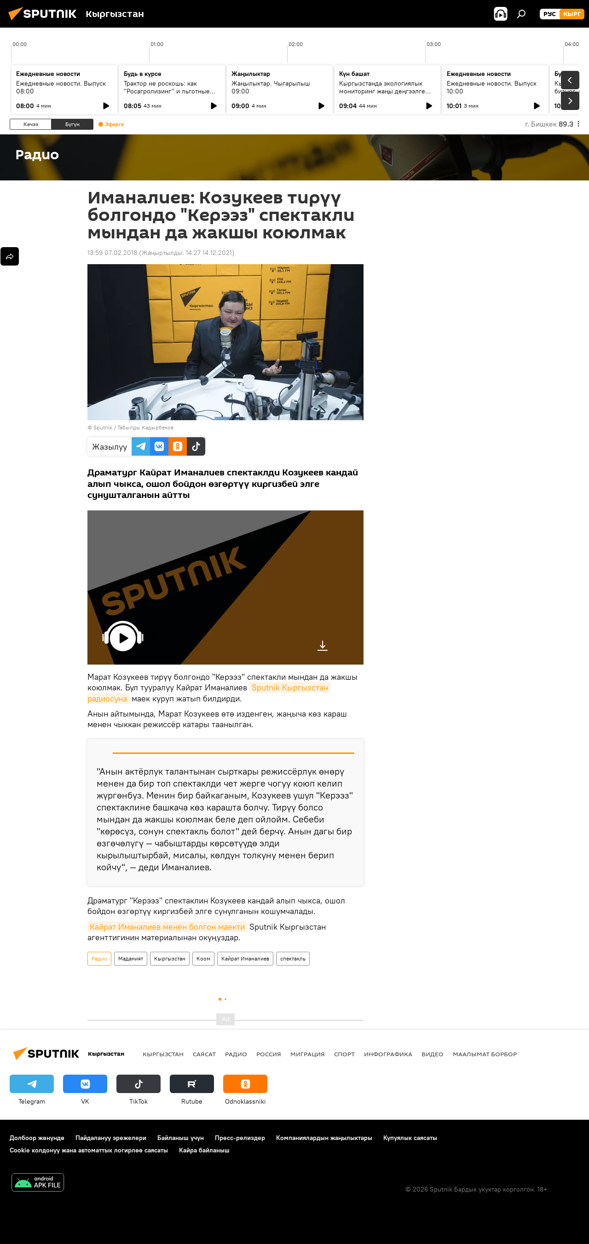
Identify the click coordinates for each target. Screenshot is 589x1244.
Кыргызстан (169, 958)
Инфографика (388, 1054)
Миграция (307, 1054)
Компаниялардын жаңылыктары (324, 1138)
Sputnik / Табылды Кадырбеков (133, 427)
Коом (203, 958)
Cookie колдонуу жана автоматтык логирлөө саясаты (89, 1150)
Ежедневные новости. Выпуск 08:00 (61, 87)
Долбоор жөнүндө (37, 1138)
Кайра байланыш (204, 1150)
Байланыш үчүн (180, 1138)
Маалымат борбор (485, 1054)
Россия (268, 1054)
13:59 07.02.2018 (112, 253)
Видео (433, 1054)
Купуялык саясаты (410, 1138)
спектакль (293, 958)
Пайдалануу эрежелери (110, 1138)
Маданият (130, 958)
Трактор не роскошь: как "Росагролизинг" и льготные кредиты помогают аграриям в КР (169, 95)
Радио (99, 958)
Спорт (344, 1054)
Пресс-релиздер (240, 1138)
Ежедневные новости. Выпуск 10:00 (492, 87)
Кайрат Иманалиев (245, 958)
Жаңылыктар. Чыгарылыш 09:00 (270, 87)
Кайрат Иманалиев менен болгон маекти (167, 926)
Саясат (204, 1054)
